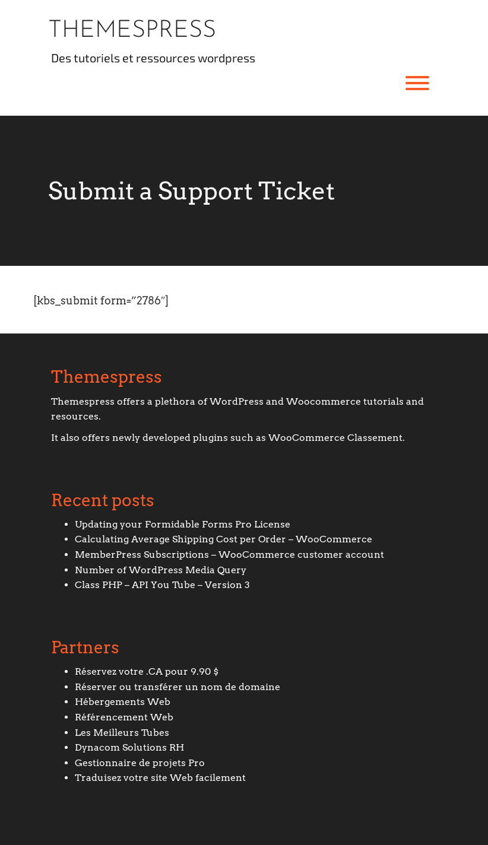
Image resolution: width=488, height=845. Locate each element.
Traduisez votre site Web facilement (160, 777)
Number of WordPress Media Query (160, 570)
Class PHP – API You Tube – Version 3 (162, 584)
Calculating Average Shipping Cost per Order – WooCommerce (223, 539)
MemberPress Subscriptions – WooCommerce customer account (229, 554)
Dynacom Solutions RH (129, 747)
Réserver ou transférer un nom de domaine (177, 686)
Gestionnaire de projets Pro (140, 762)
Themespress (132, 31)
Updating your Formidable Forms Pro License (182, 524)
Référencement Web (124, 717)
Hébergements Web (122, 701)
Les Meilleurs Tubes (122, 732)
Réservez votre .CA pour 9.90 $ (146, 671)
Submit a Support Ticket (191, 190)
